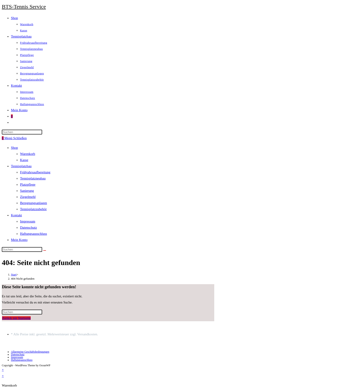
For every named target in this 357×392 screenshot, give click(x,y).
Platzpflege (27, 184)
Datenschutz (28, 227)
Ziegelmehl (28, 197)
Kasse (24, 160)
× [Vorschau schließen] (3, 370)
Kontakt (16, 215)
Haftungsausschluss (33, 233)
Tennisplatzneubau (33, 178)
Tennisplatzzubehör (33, 209)
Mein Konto (19, 240)
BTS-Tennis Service (24, 7)
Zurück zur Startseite (16, 318)
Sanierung (27, 190)
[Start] (14, 274)
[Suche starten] (44, 250)
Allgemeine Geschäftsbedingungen (30, 351)
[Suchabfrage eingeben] (22, 132)
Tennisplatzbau (21, 166)
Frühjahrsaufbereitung (35, 172)
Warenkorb (27, 154)
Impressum (27, 221)
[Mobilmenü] (15, 138)
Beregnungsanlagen (33, 203)
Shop (14, 147)
